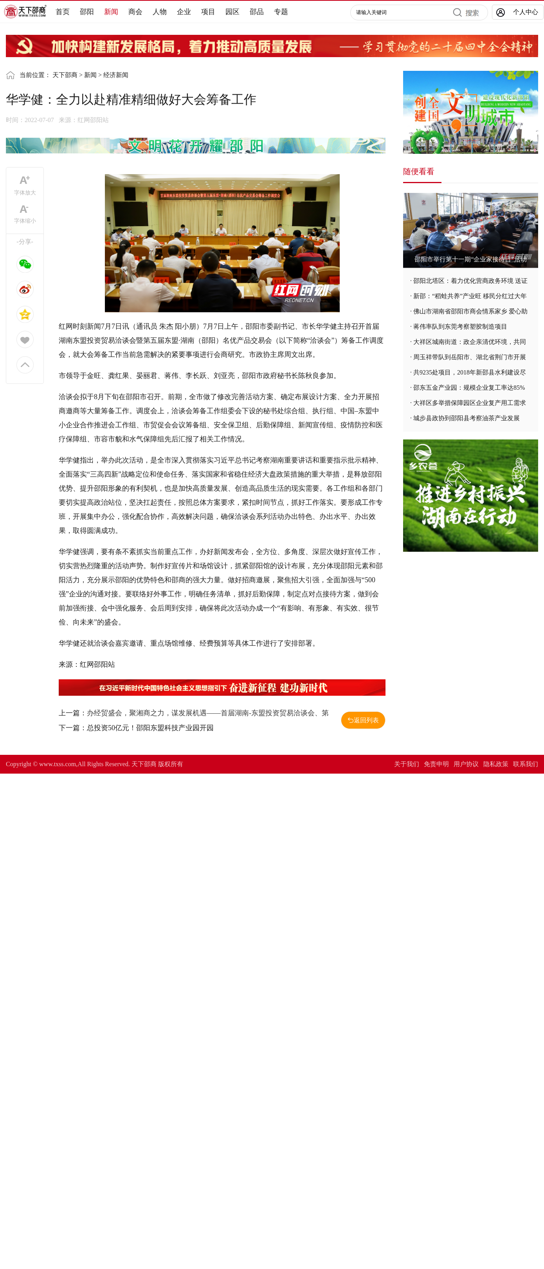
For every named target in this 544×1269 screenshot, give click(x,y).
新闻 (111, 12)
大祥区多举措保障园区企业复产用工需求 (469, 403)
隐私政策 (495, 764)
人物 (160, 12)
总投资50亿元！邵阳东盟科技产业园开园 (150, 728)
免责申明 (436, 764)
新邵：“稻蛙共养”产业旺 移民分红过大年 (470, 296)
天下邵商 (64, 75)
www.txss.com (57, 764)
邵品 (257, 12)
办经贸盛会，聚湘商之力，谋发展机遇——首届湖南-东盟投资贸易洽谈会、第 (208, 713)
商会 (135, 12)
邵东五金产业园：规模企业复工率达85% (469, 387)
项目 (208, 12)
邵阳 (87, 12)
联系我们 (525, 764)
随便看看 (418, 171)
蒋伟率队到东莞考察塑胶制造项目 (460, 326)
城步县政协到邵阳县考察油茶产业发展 (466, 418)
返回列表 (363, 720)
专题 (281, 12)
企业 (184, 12)
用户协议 (466, 764)
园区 (232, 12)
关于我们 (406, 764)
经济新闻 (115, 75)
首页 (63, 12)
